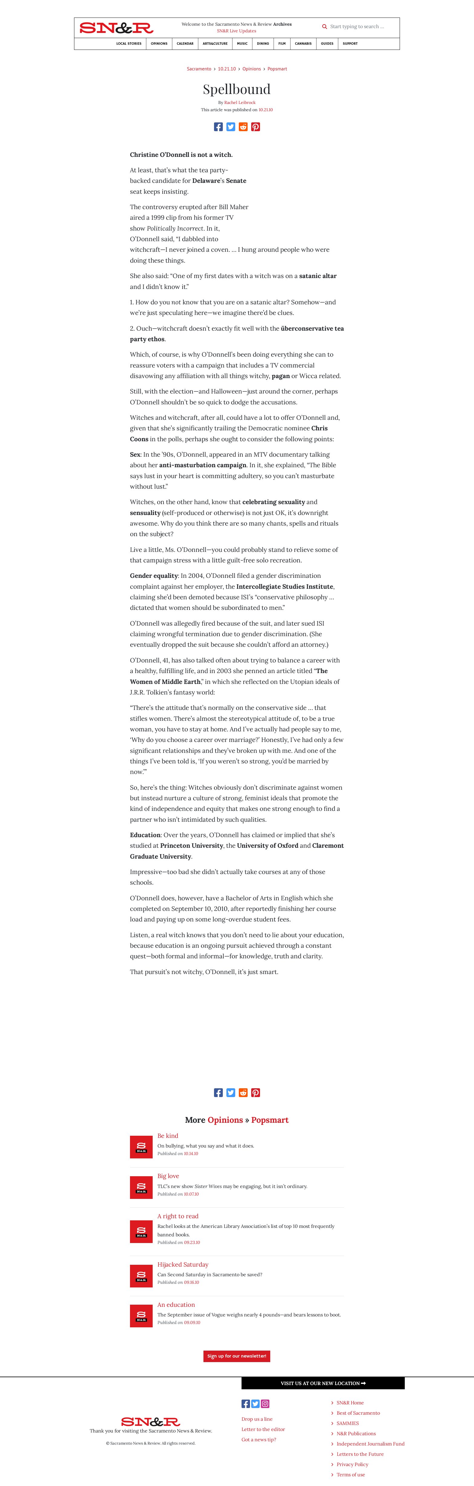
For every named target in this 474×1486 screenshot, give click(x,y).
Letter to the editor (263, 1429)
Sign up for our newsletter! (236, 1356)
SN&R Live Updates (236, 31)
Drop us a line (257, 1419)
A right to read (178, 1216)
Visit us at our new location (323, 1383)
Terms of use (351, 1474)
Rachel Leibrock (240, 102)
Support (350, 43)
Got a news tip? (259, 1439)
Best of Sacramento (358, 1413)
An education (176, 1304)
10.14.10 (191, 1153)
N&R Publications (356, 1433)
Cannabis (303, 43)
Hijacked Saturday (183, 1264)
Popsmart (277, 69)
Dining (263, 43)
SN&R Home (350, 1403)
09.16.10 (191, 1282)
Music (242, 43)
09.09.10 (192, 1322)
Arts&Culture (215, 43)
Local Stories (128, 43)
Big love (168, 1176)
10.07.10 (191, 1194)
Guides (327, 43)
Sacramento (199, 69)
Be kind (167, 1135)
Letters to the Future (360, 1454)
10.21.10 (227, 69)
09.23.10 (192, 1242)
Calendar (185, 43)
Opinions (159, 43)
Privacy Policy (352, 1464)
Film (282, 43)
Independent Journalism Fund (371, 1444)
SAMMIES (348, 1423)
